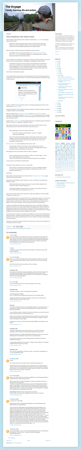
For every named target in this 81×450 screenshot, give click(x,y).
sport (74, 153)
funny (74, 162)
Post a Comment (11, 438)
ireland (65, 163)
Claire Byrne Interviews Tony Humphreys (66, 79)
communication (59, 146)
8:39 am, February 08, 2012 (15, 371)
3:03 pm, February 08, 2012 (15, 424)
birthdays (59, 154)
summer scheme (70, 159)
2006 (58, 112)
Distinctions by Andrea (61, 185)
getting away (69, 147)
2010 (58, 104)
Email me (57, 51)
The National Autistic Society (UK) (63, 177)
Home (28, 440)
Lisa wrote (39, 39)
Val (10, 248)
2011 (58, 103)
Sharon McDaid (13, 257)
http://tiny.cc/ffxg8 (17, 106)
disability (70, 144)
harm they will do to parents (39, 113)
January (59, 100)
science (65, 149)
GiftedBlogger (13, 358)
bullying (56, 159)
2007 (58, 110)
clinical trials (64, 166)
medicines (57, 167)
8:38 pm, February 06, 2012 (15, 266)
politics (73, 154)
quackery (28, 228)
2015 (58, 63)
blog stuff (63, 153)
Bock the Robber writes (11, 143)
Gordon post (69, 167)
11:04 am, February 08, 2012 (16, 394)
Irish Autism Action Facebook (38, 175)
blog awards (60, 155)
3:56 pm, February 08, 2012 (15, 435)
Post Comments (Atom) (17, 443)
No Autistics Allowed (60, 187)
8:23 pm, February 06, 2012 (15, 252)
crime (73, 168)
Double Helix (63, 167)
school (68, 157)
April (59, 71)
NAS (61, 163)
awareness (73, 164)
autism (11, 228)
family (68, 143)
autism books (58, 157)
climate (59, 164)
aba (69, 154)
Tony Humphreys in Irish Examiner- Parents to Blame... (65, 87)
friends (68, 151)
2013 (58, 66)
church (58, 166)
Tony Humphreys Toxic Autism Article (65, 92)
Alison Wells (12, 281)
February (60, 75)
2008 (58, 108)
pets (64, 157)
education (57, 170)
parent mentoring (15, 54)
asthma (69, 168)
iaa (67, 170)
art (58, 153)
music (58, 163)
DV (63, 164)
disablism (22, 228)
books (64, 154)
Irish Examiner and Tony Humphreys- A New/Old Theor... (66, 98)
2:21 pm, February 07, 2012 (15, 324)
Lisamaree (12, 235)
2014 (58, 64)
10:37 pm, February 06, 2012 (16, 277)
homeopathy (71, 166)
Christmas (66, 158)
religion (56, 171)
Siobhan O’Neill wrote (29, 115)
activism (67, 164)
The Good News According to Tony (65, 77)
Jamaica (61, 168)
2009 (58, 106)
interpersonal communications (39, 52)
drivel (25, 228)
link (29, 185)
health (73, 151)
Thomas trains (61, 151)
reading (71, 155)
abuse (71, 158)
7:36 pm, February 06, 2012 (15, 243)
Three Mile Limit (17, 120)
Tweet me (57, 54)
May (59, 70)
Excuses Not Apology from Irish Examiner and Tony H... (64, 84)
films (66, 155)
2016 (58, 61)
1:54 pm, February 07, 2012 (15, 301)
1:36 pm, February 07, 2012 (15, 285)
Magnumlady (24, 165)
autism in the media (16, 228)
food (65, 170)
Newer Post (9, 440)
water (60, 171)
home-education (71, 146)
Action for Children (67, 162)
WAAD (65, 168)
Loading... (57, 117)
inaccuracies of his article (23, 113)
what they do (71, 150)
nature (69, 163)
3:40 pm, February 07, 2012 (15, 354)
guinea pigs (62, 159)
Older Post (48, 440)
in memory (72, 170)
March (59, 73)
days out (60, 147)
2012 (58, 68)
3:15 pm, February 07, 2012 (15, 345)
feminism (61, 170)
